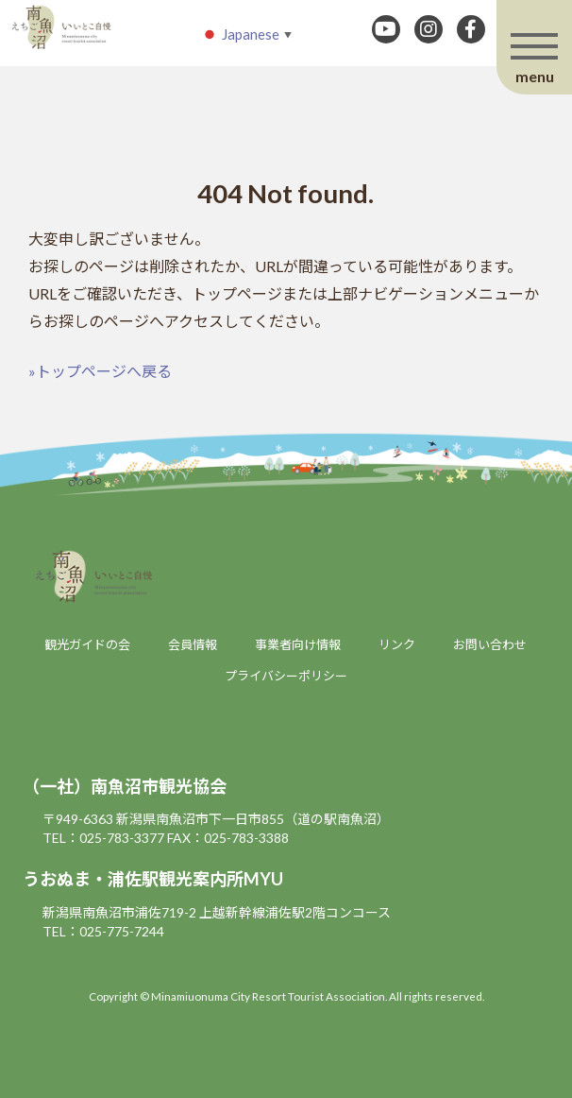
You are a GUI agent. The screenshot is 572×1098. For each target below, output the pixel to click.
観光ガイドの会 (87, 644)
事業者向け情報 (298, 644)
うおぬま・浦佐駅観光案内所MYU (153, 878)
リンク (397, 644)
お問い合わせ (490, 644)
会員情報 (192, 644)
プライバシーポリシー (286, 675)
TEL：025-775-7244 (103, 931)
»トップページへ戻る (100, 371)
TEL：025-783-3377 (103, 838)
